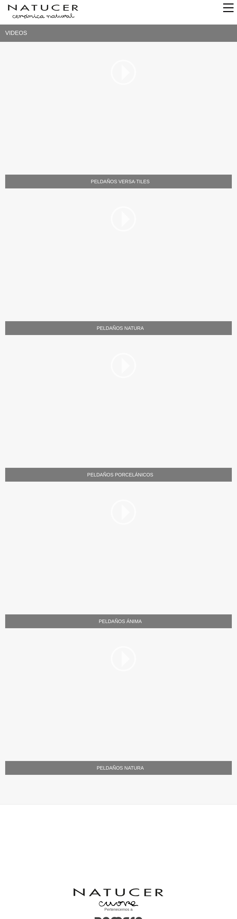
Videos (16, 33)
